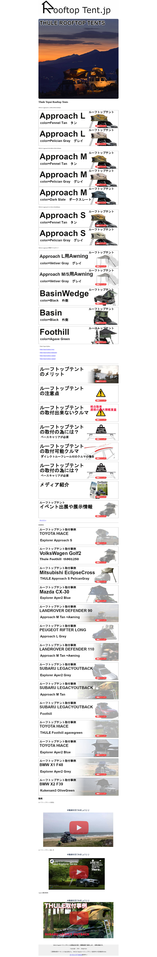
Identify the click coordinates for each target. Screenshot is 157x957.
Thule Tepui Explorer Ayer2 (47, 349)
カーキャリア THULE (76, 955)
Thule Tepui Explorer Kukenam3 (48, 352)
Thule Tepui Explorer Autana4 (48, 358)
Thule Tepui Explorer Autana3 (48, 355)
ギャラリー (43, 520)
